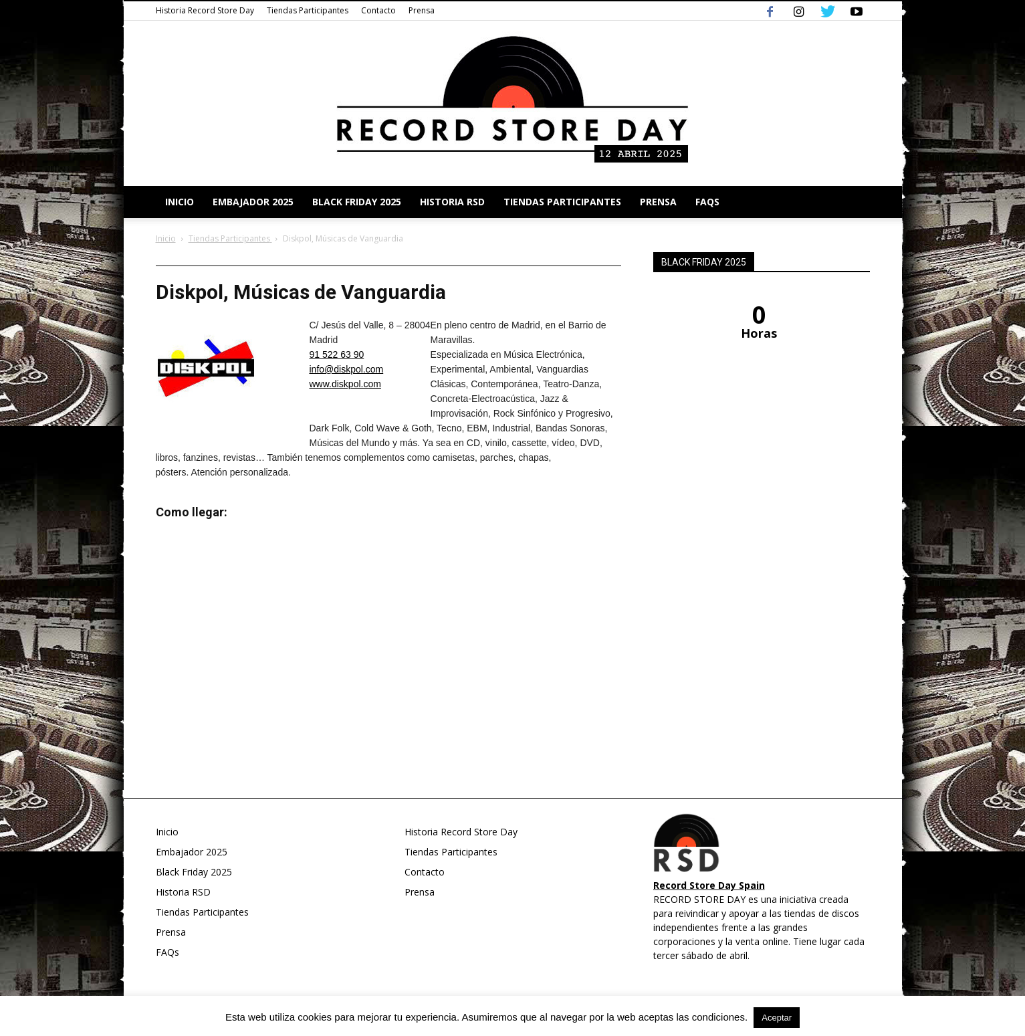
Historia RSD (452, 201)
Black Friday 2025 (356, 201)
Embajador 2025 (253, 201)
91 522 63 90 (337, 354)
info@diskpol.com (347, 369)
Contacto (378, 10)
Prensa (422, 10)
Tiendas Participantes (307, 10)
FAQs (707, 201)
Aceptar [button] (777, 1018)
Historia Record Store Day (205, 10)
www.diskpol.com (345, 384)
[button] (854, 202)
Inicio (179, 201)
